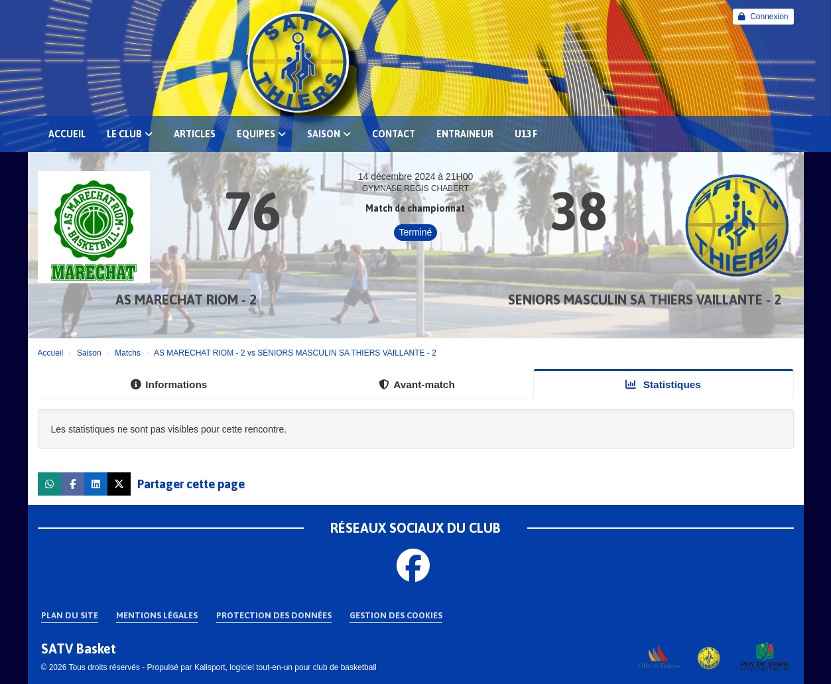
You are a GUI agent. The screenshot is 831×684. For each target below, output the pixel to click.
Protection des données (274, 615)
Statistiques (663, 384)
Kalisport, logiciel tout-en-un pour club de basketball (285, 667)
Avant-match (417, 384)
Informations (169, 384)
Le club (130, 134)
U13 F (526, 134)
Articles (195, 134)
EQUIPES (261, 134)
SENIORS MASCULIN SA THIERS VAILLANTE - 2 (644, 299)
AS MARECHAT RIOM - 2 (186, 299)
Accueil (67, 134)
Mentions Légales (157, 615)
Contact (393, 134)
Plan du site (69, 615)
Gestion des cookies (396, 615)
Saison (329, 134)
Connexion (763, 16)
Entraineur (464, 134)
